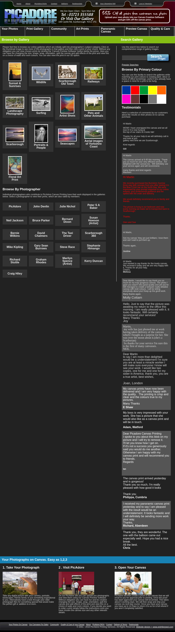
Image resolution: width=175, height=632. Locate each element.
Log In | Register (145, 4)
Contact (54, 4)
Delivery (64, 4)
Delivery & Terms (120, 625)
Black (143, 96)
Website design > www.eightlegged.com (154, 627)
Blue (126, 87)
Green (144, 87)
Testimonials (77, 4)
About (27, 4)
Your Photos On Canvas (18, 625)
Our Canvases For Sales (38, 625)
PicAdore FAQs (40, 4)
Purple (127, 96)
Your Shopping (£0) (107, 4)
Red (135, 87)
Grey (152, 96)
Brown (135, 96)
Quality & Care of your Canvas (72, 625)
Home (19, 4)
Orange (161, 87)
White (161, 96)
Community (54, 625)
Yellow (153, 87)
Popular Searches (130, 65)
